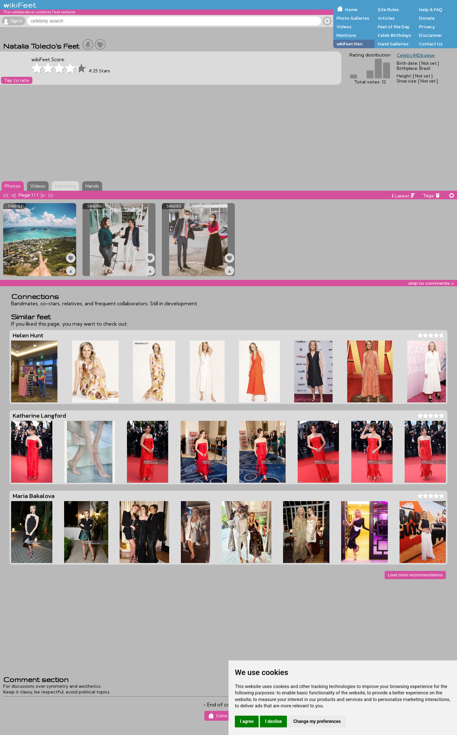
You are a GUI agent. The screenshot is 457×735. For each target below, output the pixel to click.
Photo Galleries (352, 18)
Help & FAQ (430, 9)
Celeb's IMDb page (416, 55)
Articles (386, 18)
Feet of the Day (394, 26)
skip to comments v (431, 283)
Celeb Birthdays (394, 35)
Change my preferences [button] (317, 721)
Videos (343, 26)
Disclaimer (430, 35)
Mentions (346, 35)
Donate (426, 18)
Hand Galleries (393, 43)
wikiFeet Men (349, 43)
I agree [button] (247, 721)
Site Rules (388, 9)
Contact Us (430, 43)
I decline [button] (273, 721)
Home (351, 9)
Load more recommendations (415, 575)
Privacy (427, 26)
